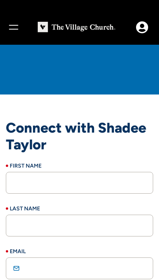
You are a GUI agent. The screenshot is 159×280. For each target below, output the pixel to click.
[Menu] (13, 27)
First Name (26, 166)
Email (18, 251)
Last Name (25, 208)
